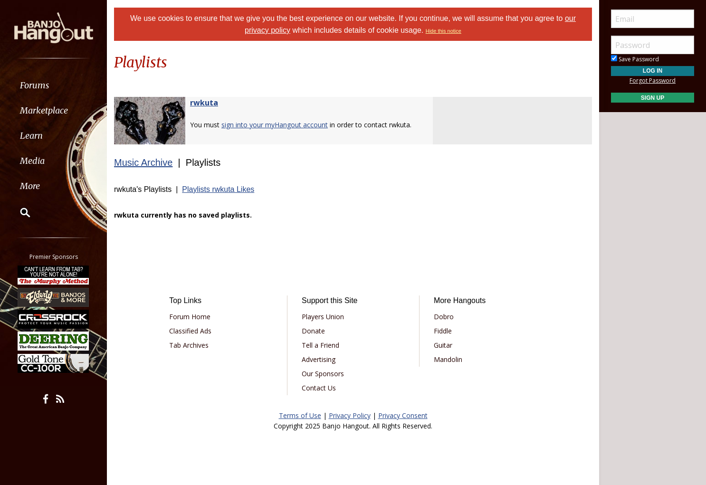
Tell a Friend (320, 345)
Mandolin (448, 359)
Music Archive (143, 162)
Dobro (444, 316)
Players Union (323, 316)
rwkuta (204, 102)
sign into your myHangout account (274, 124)
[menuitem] (53, 85)
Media (32, 160)
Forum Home (189, 316)
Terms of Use (300, 415)
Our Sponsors (323, 373)
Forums (34, 85)
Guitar (443, 345)
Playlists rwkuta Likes (218, 189)
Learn (31, 135)
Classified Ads (190, 330)
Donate (313, 330)
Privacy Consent (403, 415)
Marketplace (44, 110)
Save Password (635, 59)
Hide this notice (443, 31)
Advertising (318, 359)
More (30, 186)
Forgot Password (653, 80)
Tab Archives (189, 345)
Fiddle (443, 330)
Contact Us (319, 387)
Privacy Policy (350, 415)
